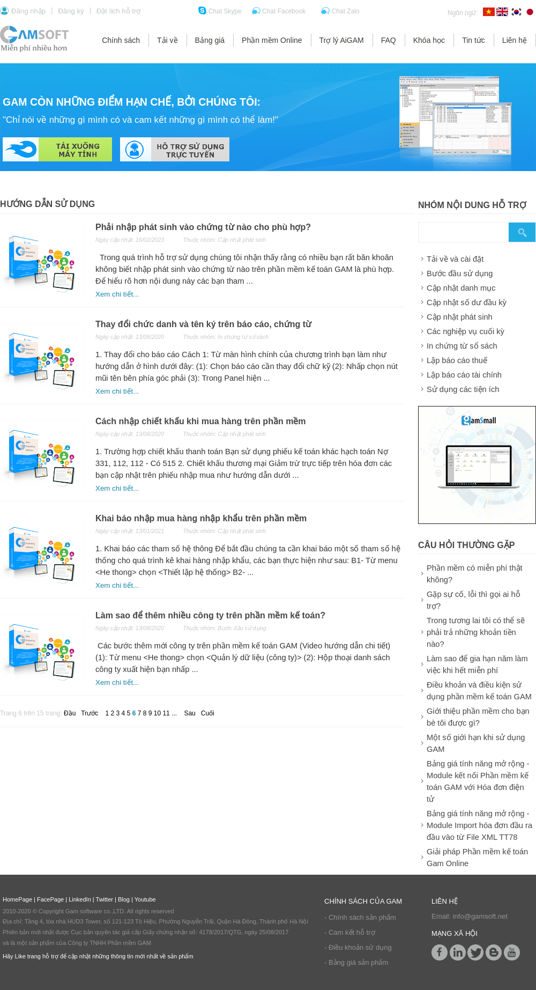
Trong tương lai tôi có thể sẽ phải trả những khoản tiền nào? (476, 632)
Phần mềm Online (272, 40)
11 (167, 713)
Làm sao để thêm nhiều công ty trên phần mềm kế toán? (210, 615)
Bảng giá (210, 40)
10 (158, 713)
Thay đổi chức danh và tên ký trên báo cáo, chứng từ (203, 324)
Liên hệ (514, 40)
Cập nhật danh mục (461, 288)
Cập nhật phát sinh (460, 317)
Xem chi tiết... (117, 294)
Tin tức (473, 40)
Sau (189, 713)
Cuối (207, 713)
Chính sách (121, 40)
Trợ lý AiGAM (341, 40)
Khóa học (429, 40)
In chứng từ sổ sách (462, 346)
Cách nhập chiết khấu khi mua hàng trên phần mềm (200, 421)
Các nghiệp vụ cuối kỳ (465, 331)
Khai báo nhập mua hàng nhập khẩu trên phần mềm (201, 518)
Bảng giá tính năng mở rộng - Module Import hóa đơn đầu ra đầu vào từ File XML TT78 (479, 825)
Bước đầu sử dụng (460, 273)
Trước (89, 713)
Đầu (70, 713)
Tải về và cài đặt (455, 259)
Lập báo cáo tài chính (464, 375)
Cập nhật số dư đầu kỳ (467, 302)
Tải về (167, 40)
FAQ (388, 40)
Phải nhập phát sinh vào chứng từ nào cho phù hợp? (203, 227)
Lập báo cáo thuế (457, 360)
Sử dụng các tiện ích (463, 389)
